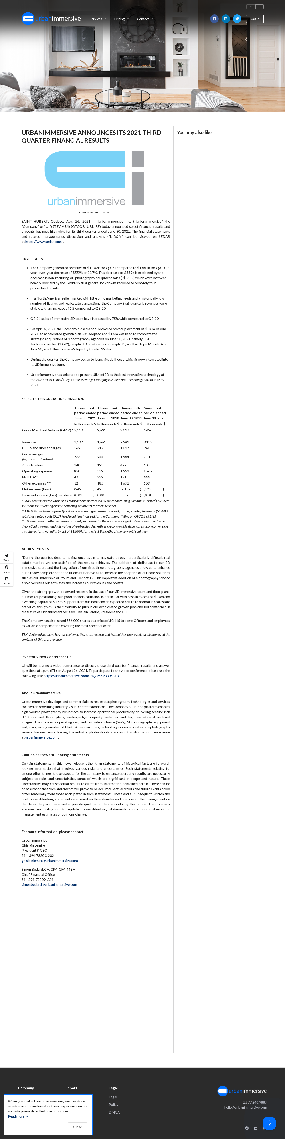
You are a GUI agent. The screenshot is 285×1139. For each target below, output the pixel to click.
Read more (18, 1116)
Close (77, 1127)
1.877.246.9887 (255, 1102)
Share (7, 569)
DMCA (114, 1112)
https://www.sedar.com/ (44, 241)
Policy (113, 1104)
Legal (113, 1097)
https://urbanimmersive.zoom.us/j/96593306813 (81, 675)
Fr (259, 6)
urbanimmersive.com (41, 737)
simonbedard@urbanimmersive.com (49, 884)
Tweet (7, 557)
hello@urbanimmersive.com (245, 1107)
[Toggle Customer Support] (269, 1123)
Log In (255, 19)
